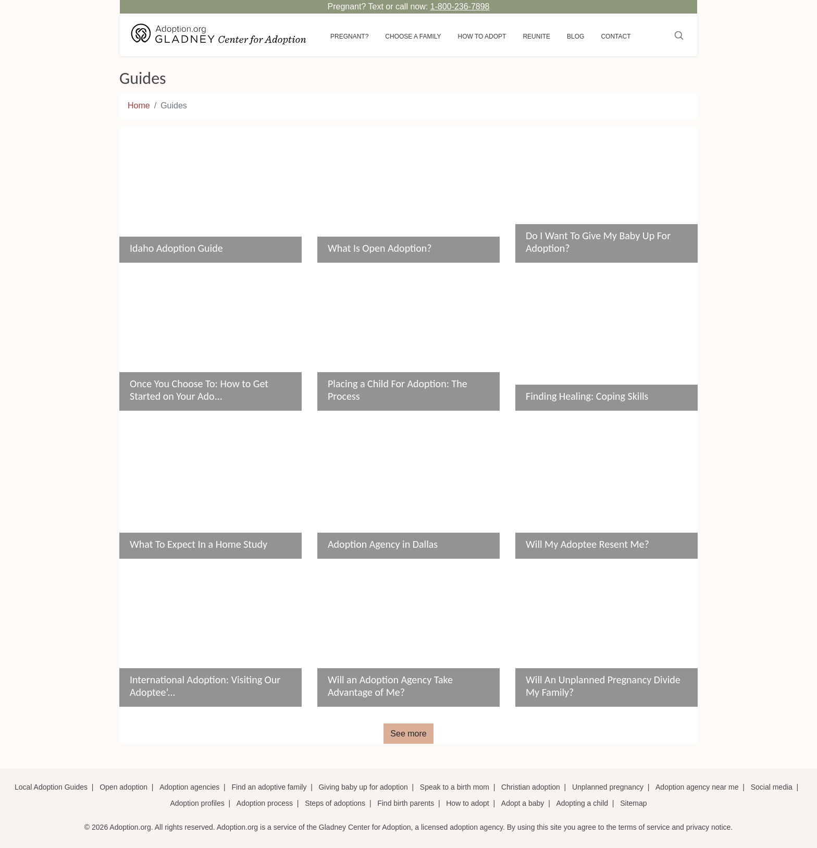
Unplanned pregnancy (607, 787)
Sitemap (633, 803)
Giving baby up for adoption (362, 787)
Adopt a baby (522, 803)
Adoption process (265, 803)
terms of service (644, 827)
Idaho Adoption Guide (176, 248)
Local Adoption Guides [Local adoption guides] (51, 787)
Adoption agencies (189, 787)
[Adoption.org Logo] (219, 35)
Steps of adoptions (335, 803)
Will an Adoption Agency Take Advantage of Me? (390, 685)
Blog (575, 36)
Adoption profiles (197, 803)
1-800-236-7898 (460, 6)
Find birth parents (405, 803)
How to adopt (482, 36)
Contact (615, 36)
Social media (772, 787)
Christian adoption (530, 787)
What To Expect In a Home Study (198, 544)
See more (408, 733)
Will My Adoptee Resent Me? (587, 544)
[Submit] (679, 35)
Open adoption (123, 787)
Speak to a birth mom (454, 787)
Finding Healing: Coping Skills (587, 396)
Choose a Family (413, 36)
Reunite (536, 36)
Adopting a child (582, 803)
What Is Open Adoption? (380, 248)
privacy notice (708, 827)
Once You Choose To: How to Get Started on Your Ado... (199, 389)
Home (139, 105)
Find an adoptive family (268, 787)
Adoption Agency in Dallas (383, 544)
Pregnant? (349, 36)
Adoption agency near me (697, 787)
